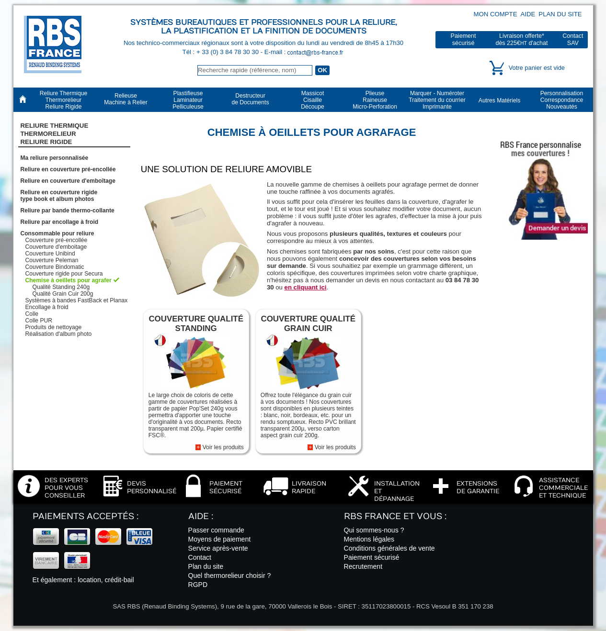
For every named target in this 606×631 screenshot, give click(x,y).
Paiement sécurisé (372, 557)
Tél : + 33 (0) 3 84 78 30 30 (222, 51)
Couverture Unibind (50, 253)
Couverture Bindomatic (54, 267)
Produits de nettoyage (53, 327)
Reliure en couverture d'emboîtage (68, 180)
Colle (32, 313)
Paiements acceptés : (85, 516)
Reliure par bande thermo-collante (67, 210)
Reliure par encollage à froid (60, 222)
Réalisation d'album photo (58, 334)
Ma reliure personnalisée (55, 158)
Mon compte (495, 14)
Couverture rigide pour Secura (64, 273)
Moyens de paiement (219, 539)
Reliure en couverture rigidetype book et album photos (59, 195)
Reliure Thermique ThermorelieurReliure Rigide (55, 134)
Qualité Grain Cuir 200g (63, 293)
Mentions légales (369, 539)
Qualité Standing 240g (61, 287)
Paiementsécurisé (463, 39)
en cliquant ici (306, 287)
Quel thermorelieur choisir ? (229, 575)
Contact (200, 557)
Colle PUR (38, 320)
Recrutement (363, 566)
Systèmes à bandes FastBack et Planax (76, 300)
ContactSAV (572, 39)
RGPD (198, 584)
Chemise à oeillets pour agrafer (68, 280)
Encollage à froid (47, 307)
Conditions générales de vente (389, 548)
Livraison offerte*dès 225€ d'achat (521, 39)
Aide (528, 14)
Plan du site (560, 14)
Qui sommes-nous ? (374, 530)
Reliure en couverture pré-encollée (68, 169)
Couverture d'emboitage (56, 247)
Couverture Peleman (52, 260)
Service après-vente (218, 548)
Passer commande (216, 530)
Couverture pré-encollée (56, 240)
